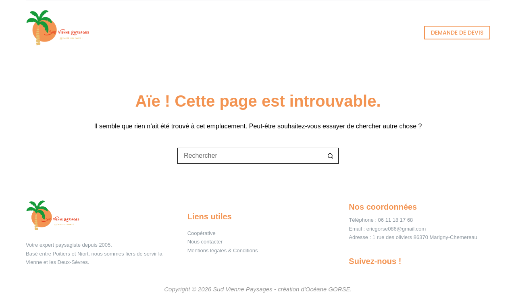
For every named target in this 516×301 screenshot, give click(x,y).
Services (191, 32)
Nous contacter (205, 242)
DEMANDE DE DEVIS (457, 33)
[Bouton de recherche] (330, 156)
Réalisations (260, 32)
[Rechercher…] (249, 156)
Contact (385, 32)
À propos (327, 32)
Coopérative (201, 233)
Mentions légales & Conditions (222, 250)
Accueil (129, 32)
